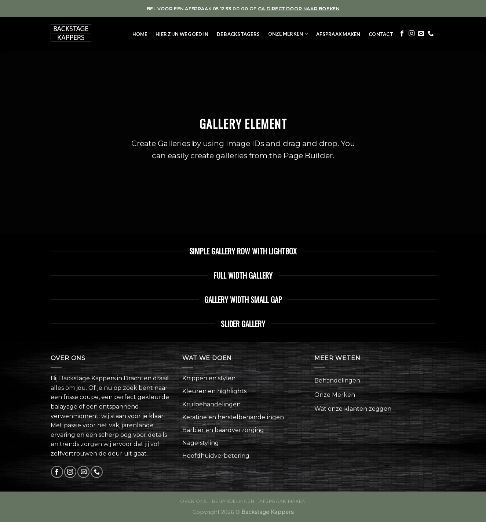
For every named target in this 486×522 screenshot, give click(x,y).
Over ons (193, 501)
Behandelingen (337, 380)
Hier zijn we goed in (182, 34)
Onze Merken (288, 33)
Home (139, 34)
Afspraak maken (338, 34)
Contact (381, 34)
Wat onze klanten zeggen (352, 408)
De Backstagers (238, 34)
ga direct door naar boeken (299, 8)
